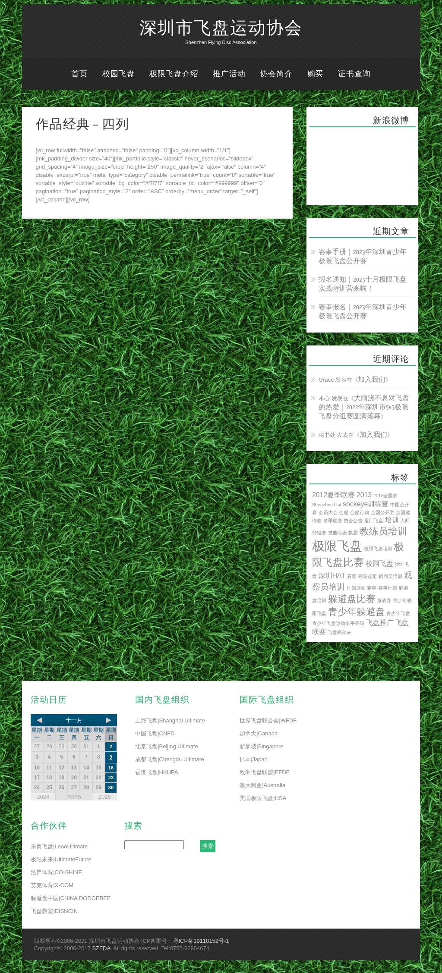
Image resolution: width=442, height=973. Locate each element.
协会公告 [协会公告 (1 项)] (353, 520)
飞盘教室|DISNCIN (54, 911)
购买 (315, 74)
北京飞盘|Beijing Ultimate (166, 746)
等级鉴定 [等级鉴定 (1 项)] (367, 576)
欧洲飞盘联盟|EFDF (264, 772)
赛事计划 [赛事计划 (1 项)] (387, 587)
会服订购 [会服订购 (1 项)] (359, 512)
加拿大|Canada (259, 733)
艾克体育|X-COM (52, 885)
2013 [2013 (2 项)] (364, 495)
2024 (43, 797)
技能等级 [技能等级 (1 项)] (337, 532)
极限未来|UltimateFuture (61, 859)
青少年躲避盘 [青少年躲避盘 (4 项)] (356, 611)
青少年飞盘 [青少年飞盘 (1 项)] (398, 613)
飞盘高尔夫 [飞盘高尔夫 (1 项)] (339, 632)
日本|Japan (254, 759)
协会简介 (276, 74)
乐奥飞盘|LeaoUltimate (59, 846)
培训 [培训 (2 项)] (392, 520)
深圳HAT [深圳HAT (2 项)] (332, 575)
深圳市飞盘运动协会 (221, 28)
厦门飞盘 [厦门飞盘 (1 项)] (373, 520)
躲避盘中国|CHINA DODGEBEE (70, 898)
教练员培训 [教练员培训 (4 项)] (383, 531)
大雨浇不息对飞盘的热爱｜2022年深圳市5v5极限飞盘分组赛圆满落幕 (364, 407)
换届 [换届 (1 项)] (353, 532)
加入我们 (371, 379)
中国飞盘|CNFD (154, 733)
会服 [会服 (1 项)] (343, 512)
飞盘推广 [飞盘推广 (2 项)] (380, 622)
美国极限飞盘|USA (263, 798)
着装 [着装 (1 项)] (352, 576)
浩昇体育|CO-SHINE (56, 872)
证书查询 (354, 74)
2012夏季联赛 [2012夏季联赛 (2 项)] (333, 495)
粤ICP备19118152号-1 (201, 941)
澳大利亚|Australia (262, 785)
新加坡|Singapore (262, 746)
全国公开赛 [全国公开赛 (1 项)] (383, 512)
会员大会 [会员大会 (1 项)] (328, 512)
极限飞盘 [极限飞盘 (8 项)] (337, 546)
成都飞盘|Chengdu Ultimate (169, 759)
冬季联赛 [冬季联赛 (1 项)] (332, 520)
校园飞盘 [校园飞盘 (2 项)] (379, 563)
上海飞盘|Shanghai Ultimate (170, 720)
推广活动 (229, 74)
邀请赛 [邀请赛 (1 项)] (384, 600)
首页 (79, 74)
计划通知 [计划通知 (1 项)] (356, 587)
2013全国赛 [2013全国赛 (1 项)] (385, 495)
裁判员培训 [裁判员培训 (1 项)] (390, 576)
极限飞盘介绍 (173, 74)
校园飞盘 (118, 74)
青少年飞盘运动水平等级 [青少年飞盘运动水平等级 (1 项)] (338, 623)
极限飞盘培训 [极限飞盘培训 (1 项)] (378, 548)
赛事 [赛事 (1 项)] (371, 587)
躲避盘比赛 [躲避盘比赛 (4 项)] (352, 598)
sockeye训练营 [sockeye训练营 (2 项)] (365, 504)
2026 (104, 797)
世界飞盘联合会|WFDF (268, 720)
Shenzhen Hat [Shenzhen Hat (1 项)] (326, 504)
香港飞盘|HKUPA (156, 772)
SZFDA (101, 948)
